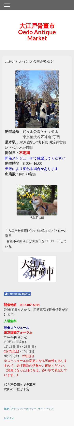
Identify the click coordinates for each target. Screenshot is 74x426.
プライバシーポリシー (23, 408)
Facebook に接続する (17, 293)
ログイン (9, 417)
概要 (6, 408)
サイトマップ (45, 408)
